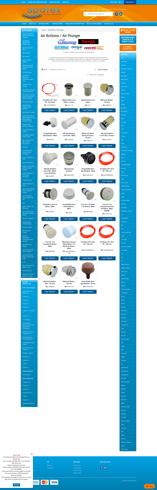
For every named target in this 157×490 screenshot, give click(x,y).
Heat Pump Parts (27, 180)
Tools (24, 262)
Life (122, 254)
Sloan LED (124, 353)
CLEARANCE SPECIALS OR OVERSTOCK (26, 42)
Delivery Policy (77, 470)
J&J (122, 229)
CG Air (123, 125)
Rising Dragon (125, 339)
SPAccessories (125, 382)
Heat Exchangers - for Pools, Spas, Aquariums (28, 175)
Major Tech (124, 271)
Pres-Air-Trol (28, 393)
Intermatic (124, 222)
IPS (122, 225)
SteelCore (124, 399)
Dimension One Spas (127, 150)
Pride (122, 328)
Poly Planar (124, 310)
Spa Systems (124, 374)
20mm (26, 296)
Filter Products (26, 283)
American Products (126, 69)
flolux (122, 179)
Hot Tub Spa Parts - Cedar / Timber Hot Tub (27, 197)
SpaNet (123, 385)
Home (24, 23)
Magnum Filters (125, 268)
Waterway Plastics (28, 404)
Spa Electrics (124, 371)
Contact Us (108, 23)
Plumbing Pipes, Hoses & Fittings (27, 223)
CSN (122, 140)
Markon (27, 360)
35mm (26, 307)
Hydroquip (124, 207)
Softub (123, 357)
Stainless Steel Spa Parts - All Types (27, 250)
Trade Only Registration (37, 2)
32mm (26, 303)
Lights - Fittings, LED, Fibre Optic (28, 207)
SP (122, 364)
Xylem (123, 446)
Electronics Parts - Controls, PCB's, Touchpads (27, 152)
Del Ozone (124, 147)
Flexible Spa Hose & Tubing (28, 343)
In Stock (27, 374)
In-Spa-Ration (124, 218)
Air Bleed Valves (27, 72)
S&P (26, 364)
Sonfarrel (123, 360)
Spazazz (123, 396)
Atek (122, 101)
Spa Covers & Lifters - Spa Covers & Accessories (28, 142)
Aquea (123, 90)
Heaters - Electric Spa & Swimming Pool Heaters (28, 168)
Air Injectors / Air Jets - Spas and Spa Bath (28, 90)
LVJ (122, 257)
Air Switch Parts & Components (28, 332)
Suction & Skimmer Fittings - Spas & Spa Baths (28, 256)
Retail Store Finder (94, 23)
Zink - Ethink (124, 449)
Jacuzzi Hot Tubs (126, 232)
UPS (122, 431)
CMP (122, 129)
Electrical (25, 147)
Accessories (26, 56)
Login (23, 2)
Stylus (26, 367)
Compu (123, 136)
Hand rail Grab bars (27, 162)
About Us (32, 23)
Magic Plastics (125, 264)
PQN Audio (124, 321)
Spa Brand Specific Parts (27, 48)
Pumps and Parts (27, 227)
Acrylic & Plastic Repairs (26, 61)
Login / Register (50, 110)
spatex (26, 400)
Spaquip (123, 389)
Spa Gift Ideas (26, 53)
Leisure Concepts (126, 246)
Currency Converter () (127, 48)
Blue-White (124, 111)
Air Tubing (27, 319)
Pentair (123, 303)
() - (116, 2)
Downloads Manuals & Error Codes (127, 39)
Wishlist (65, 2)
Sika (122, 350)
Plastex (123, 307)
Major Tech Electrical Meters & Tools (28, 266)
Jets (23, 203)
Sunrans (123, 410)
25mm (26, 300)
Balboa (123, 104)
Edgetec (27, 356)
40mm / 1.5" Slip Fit (28, 311)
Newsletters (57, 23)
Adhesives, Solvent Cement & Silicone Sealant (27, 67)
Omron (123, 296)
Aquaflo (123, 83)
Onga (122, 300)
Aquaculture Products (28, 112)
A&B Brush (124, 61)
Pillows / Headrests (27, 218)
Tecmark (123, 417)
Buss (122, 118)
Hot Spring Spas (125, 200)
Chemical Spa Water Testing (28, 130)
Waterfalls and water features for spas (28, 275)
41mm (26, 316)
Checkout (130, 2)
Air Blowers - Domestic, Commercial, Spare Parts (27, 78)
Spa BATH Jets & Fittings (27, 245)
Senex (123, 346)
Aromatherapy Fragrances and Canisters (26, 107)
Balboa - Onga (28, 353)
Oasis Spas (124, 293)
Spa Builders (124, 367)
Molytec (123, 286)
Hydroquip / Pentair (126, 211)
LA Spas (123, 243)
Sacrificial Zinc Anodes (26, 231)
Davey (123, 143)
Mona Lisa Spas (125, 289)
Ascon (123, 97)
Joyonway (124, 239)
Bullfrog (123, 115)
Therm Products (125, 421)
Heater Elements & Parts (27, 184)
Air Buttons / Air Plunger (26, 85)
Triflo (122, 424)
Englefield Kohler (125, 165)
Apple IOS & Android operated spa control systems (28, 35)
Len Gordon (124, 250)
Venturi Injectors (27, 270)
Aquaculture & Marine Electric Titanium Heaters (28, 190)
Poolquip (123, 317)
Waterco (123, 438)
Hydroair (123, 204)
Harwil (123, 193)
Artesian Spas (125, 93)
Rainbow (123, 332)
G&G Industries (125, 186)
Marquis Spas (125, 278)
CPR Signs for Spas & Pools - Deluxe (28, 135)
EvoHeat (123, 168)
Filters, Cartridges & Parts (27, 158)
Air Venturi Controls (27, 102)
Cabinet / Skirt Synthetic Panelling (27, 125)
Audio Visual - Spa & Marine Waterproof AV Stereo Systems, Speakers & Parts (28, 118)
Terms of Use (77, 465)
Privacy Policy (77, 468)
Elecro (123, 157)
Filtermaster (124, 175)
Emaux (123, 161)
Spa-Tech (123, 378)
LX (122, 261)
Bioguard (123, 108)
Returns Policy (77, 473)
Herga (26, 385)
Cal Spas (123, 122)
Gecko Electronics (126, 189)
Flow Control (124, 182)
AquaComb (124, 79)
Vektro (123, 435)
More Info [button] (16, 485)
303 (122, 58)
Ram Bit (123, 335)
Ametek (123, 72)
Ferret (122, 172)
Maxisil (123, 282)
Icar (122, 214)
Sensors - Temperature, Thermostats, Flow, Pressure (27, 238)
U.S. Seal (123, 428)
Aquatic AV (124, 86)
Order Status (54, 2)
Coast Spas (124, 133)
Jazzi (122, 236)
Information (44, 23)
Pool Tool (123, 314)
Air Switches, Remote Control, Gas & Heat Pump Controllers (28, 96)
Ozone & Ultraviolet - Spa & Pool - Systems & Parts (28, 213)
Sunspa (123, 414)
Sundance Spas (125, 406)
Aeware (123, 65)
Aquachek (124, 76)
